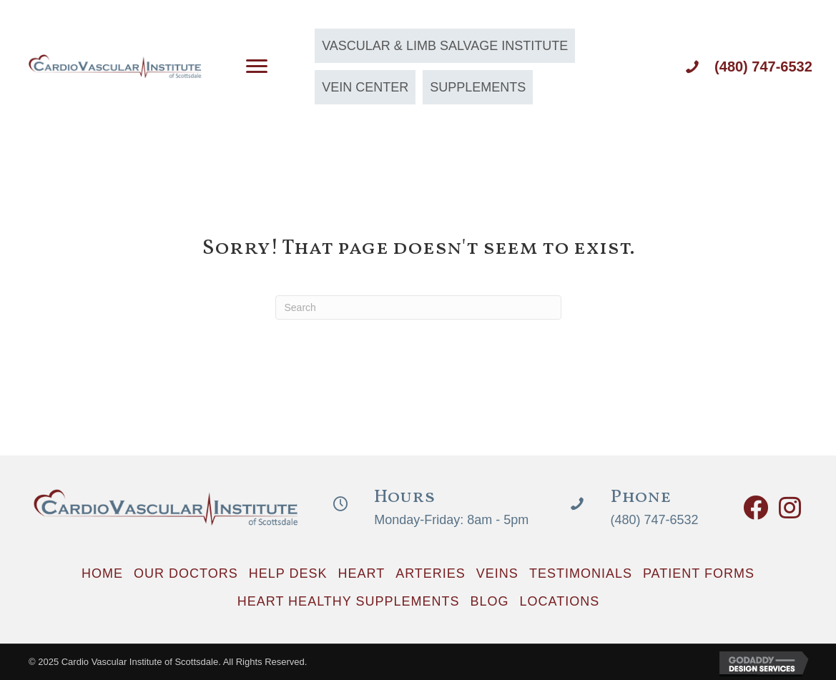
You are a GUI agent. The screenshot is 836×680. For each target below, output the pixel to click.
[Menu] (256, 66)
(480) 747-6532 (763, 66)
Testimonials (580, 573)
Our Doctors (186, 573)
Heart (361, 573)
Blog (490, 601)
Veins (497, 573)
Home (102, 573)
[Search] (418, 307)
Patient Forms (698, 573)
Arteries (430, 573)
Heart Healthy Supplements (348, 601)
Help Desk (288, 573)
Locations (560, 601)
